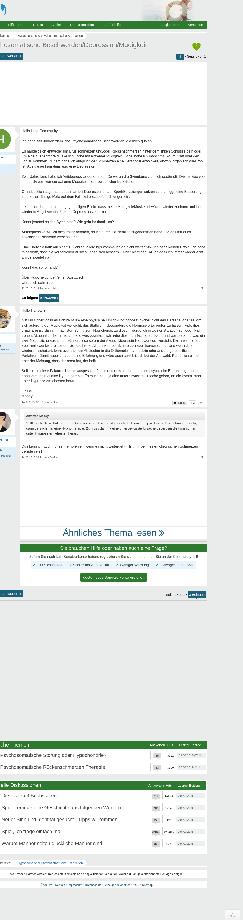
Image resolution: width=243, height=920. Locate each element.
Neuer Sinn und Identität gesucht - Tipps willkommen (60, 819)
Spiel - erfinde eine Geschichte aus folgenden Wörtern (61, 807)
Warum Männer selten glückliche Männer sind (52, 843)
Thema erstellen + (83, 25)
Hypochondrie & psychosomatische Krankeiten (50, 863)
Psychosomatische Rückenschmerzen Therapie (52, 767)
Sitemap (147, 885)
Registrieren (170, 25)
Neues (38, 25)
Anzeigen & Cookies (117, 885)
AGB (136, 885)
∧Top (232, 915)
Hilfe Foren (16, 25)
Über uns (47, 885)
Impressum (75, 885)
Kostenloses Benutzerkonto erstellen (114, 577)
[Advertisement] (113, 494)
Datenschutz (93, 885)
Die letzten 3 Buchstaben (29, 795)
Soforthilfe (113, 25)
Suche (56, 25)
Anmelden (195, 25)
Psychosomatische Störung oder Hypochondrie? (53, 755)
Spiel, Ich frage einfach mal (31, 831)
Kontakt (60, 885)
